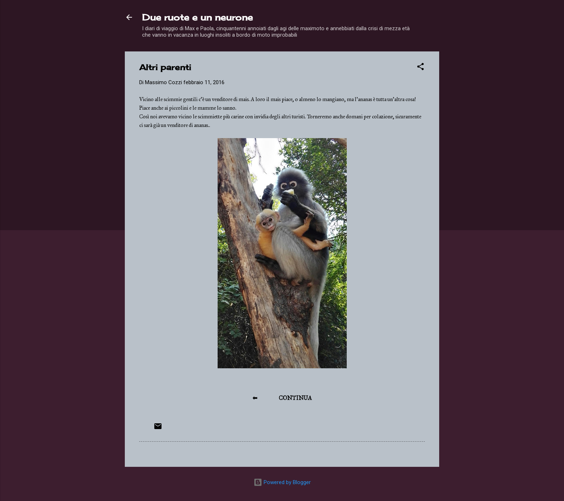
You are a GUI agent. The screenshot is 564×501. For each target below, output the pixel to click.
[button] (420, 67)
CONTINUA (295, 398)
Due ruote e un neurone (197, 17)
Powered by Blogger (282, 482)
